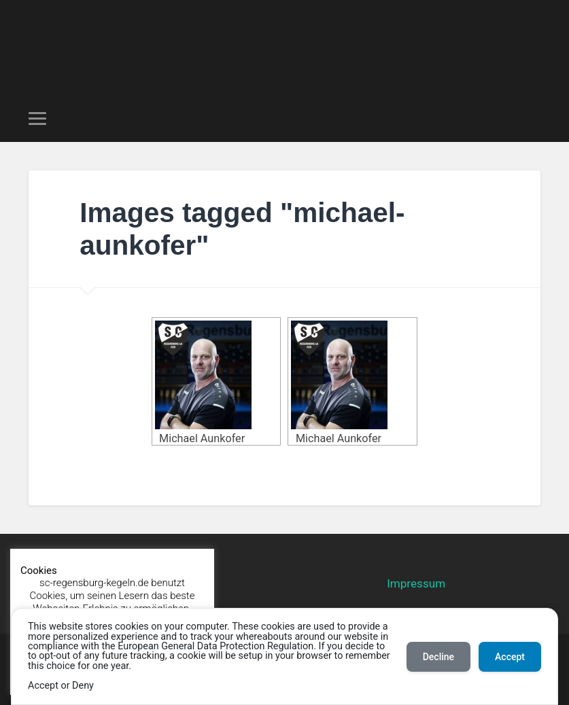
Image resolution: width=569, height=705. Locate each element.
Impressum (416, 583)
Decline (438, 656)
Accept (510, 656)
